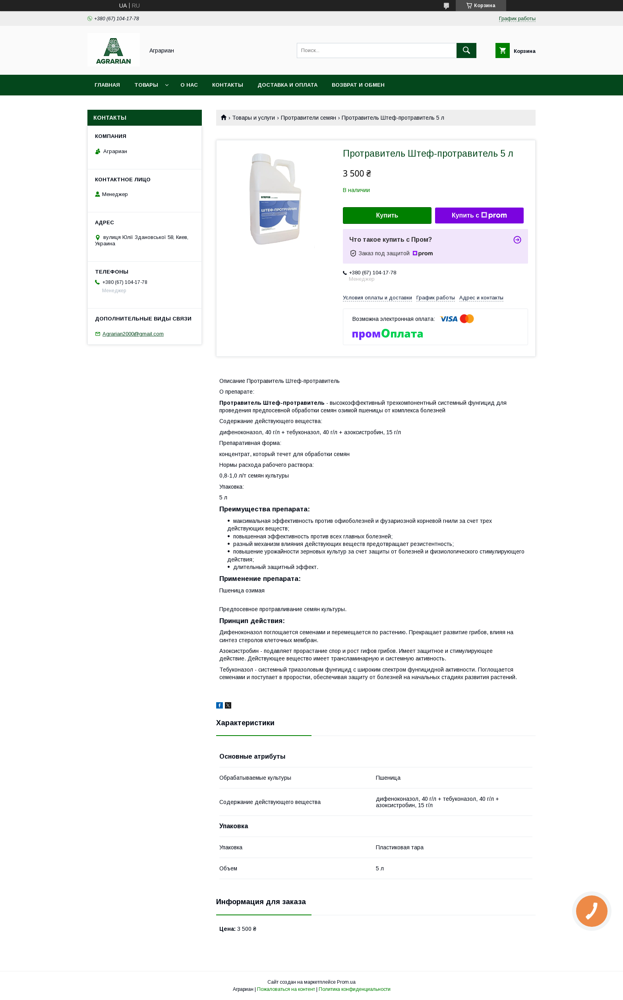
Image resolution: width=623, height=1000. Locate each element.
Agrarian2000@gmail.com (133, 334)
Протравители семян (308, 118)
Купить (387, 215)
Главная (107, 85)
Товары (146, 85)
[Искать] (466, 50)
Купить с (479, 215)
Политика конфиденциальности (355, 989)
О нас (189, 85)
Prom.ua (346, 982)
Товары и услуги (253, 118)
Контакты (227, 85)
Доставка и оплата (287, 85)
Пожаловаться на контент (286, 989)
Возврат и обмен (358, 85)
